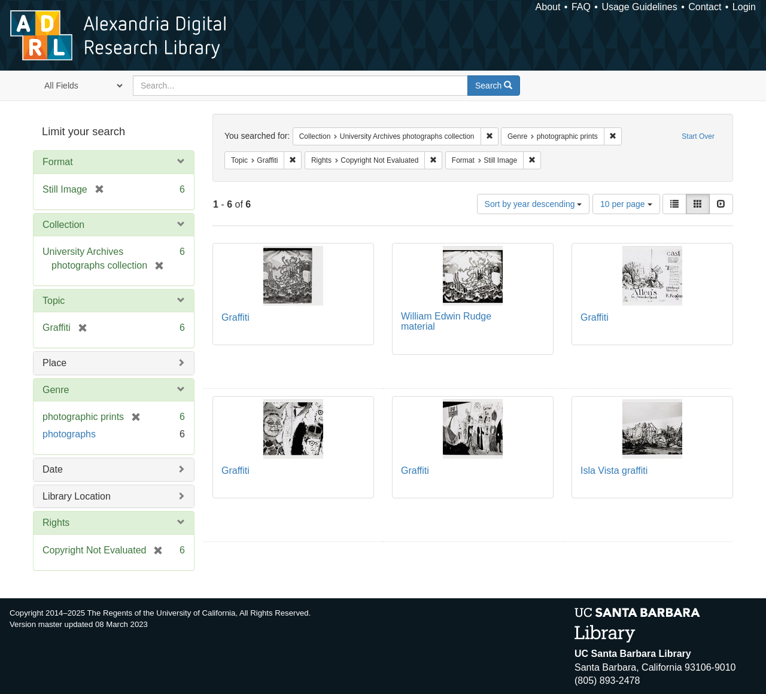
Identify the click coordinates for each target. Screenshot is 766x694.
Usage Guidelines (639, 7)
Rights (55, 523)
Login (744, 7)
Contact (704, 7)
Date (52, 469)
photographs (69, 434)
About (548, 7)
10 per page (626, 204)
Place (54, 363)
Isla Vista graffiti (614, 470)
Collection (63, 225)
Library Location (76, 496)
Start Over (698, 136)
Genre (55, 390)
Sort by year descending (533, 204)
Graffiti (235, 317)
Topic (53, 301)
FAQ (581, 7)
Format (57, 162)
